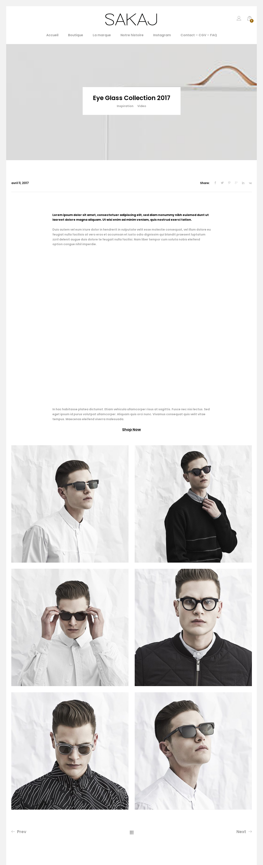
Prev (21, 832)
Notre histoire (132, 35)
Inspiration (125, 106)
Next (241, 832)
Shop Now (131, 429)
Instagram (162, 35)
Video (141, 106)
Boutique (75, 35)
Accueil (52, 35)
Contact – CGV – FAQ (199, 35)
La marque (102, 35)
